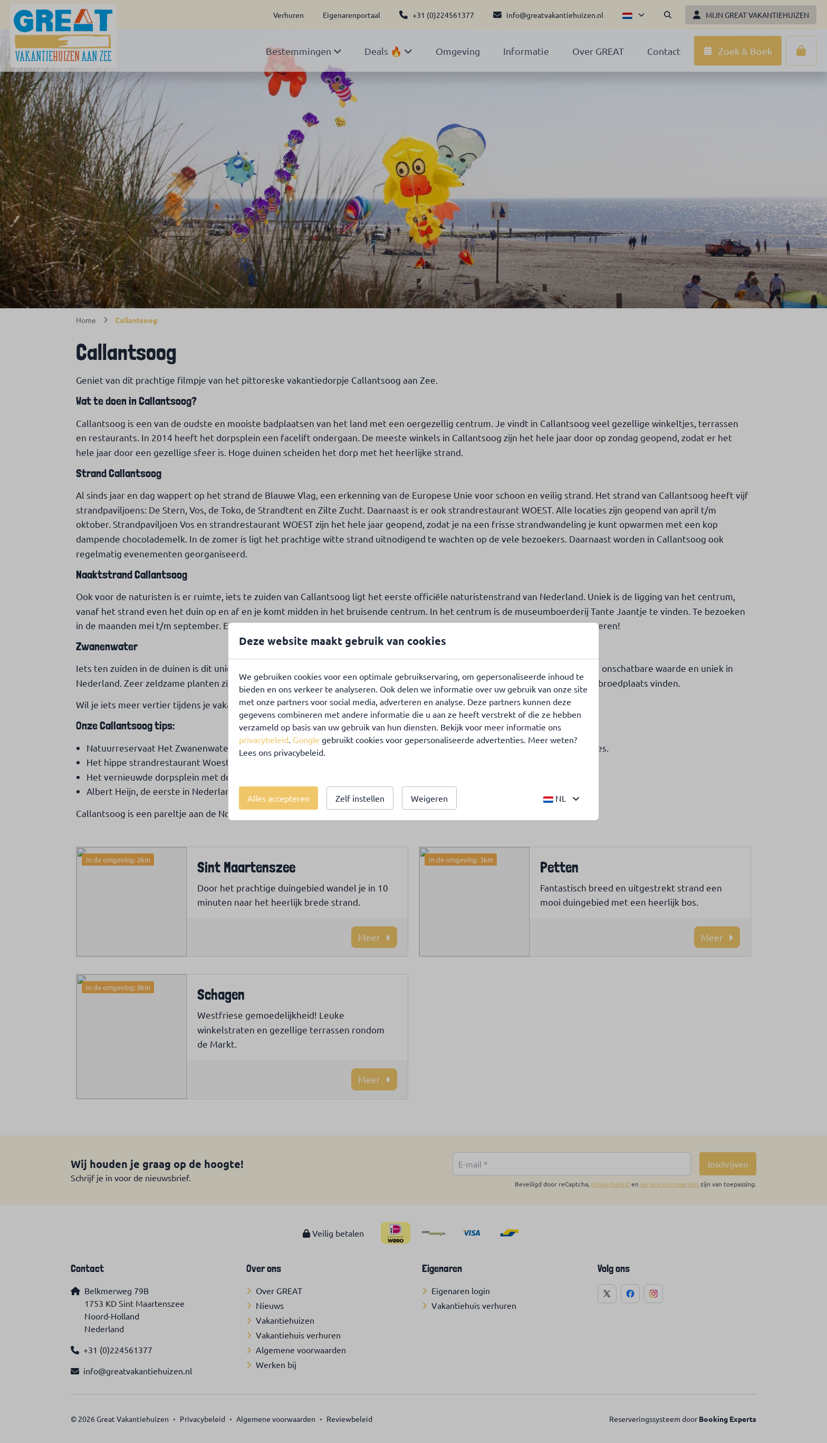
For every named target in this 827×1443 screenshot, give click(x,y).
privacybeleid (264, 739)
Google (306, 739)
